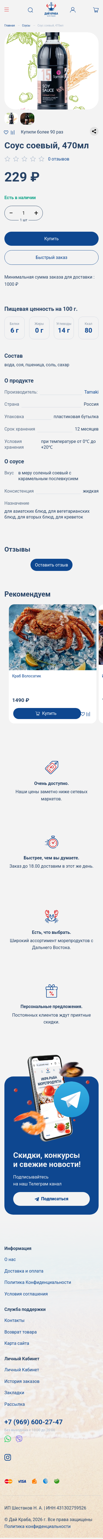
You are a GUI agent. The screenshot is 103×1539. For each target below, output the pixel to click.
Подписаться (51, 1198)
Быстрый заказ (52, 257)
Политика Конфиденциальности (37, 1282)
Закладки (14, 1392)
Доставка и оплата (23, 1271)
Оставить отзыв (51, 565)
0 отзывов (58, 159)
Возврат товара (20, 1332)
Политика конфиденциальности (37, 1526)
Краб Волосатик (26, 676)
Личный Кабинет (21, 1369)
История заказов (22, 1381)
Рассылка (14, 1404)
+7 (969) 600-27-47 (33, 1422)
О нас (10, 1259)
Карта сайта (16, 1343)
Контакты (14, 1320)
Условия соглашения (26, 1294)
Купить (51, 238)
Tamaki (91, 392)
